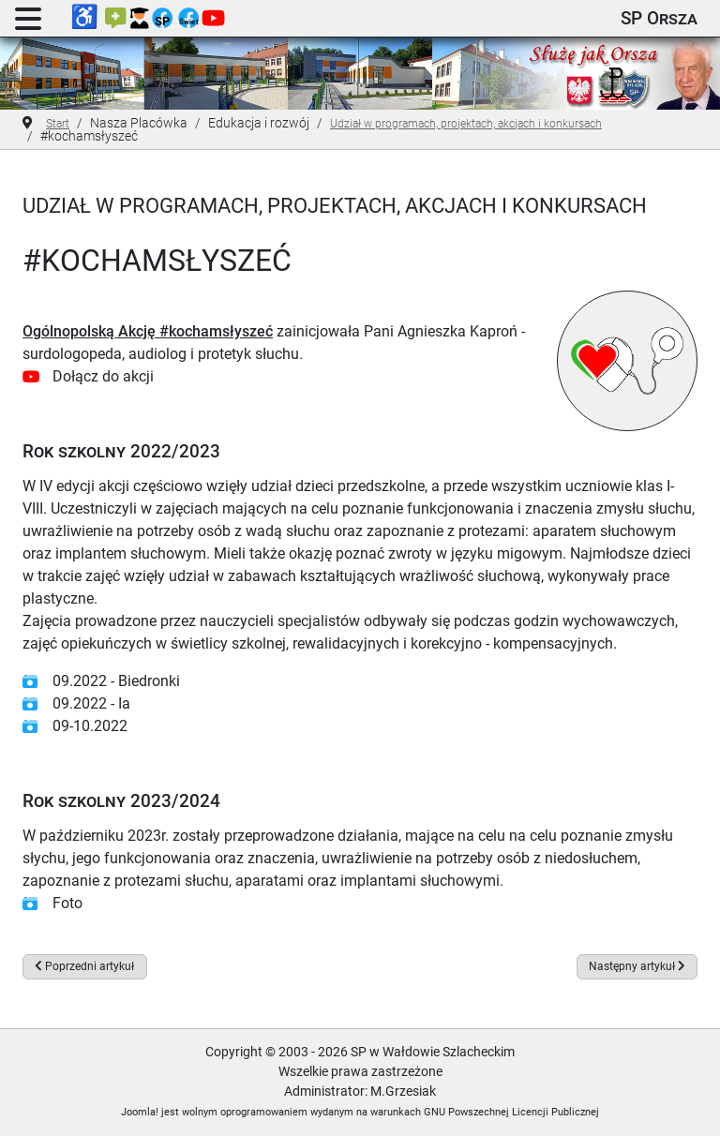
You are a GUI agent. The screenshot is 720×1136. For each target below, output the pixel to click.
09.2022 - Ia (91, 703)
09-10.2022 (90, 726)
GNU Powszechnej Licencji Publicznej (511, 1112)
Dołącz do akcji (103, 376)
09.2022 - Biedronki (116, 681)
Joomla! (139, 1112)
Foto (67, 903)
